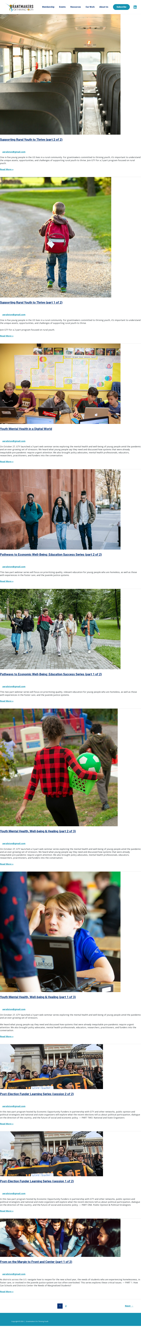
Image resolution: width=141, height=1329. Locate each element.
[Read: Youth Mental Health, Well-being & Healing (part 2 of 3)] (59, 767)
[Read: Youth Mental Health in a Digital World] (60, 383)
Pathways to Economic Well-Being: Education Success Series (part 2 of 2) (51, 554)
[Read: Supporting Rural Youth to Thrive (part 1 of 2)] (55, 236)
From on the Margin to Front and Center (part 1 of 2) (36, 1262)
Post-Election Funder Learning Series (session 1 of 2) (37, 1181)
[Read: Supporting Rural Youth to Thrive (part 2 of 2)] (60, 74)
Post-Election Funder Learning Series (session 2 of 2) (37, 1094)
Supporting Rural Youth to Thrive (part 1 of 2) (31, 302)
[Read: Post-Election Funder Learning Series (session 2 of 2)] (51, 1066)
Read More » (6, 169)
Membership (49, 7)
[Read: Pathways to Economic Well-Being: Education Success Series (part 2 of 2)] (60, 509)
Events (63, 7)
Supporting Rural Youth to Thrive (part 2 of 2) (31, 139)
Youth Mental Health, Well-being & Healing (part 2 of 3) (38, 831)
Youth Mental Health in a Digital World (26, 429)
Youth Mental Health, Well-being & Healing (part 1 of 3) (38, 997)
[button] (123, 7)
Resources (77, 7)
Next (129, 1305)
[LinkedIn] (135, 7)
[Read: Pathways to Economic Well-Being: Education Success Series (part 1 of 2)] (60, 628)
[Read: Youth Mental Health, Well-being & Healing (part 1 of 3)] (60, 931)
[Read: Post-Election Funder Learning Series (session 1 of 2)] (51, 1153)
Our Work (91, 7)
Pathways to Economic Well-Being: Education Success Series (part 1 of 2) (51, 674)
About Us (105, 7)
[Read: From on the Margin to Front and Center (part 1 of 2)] (60, 1237)
